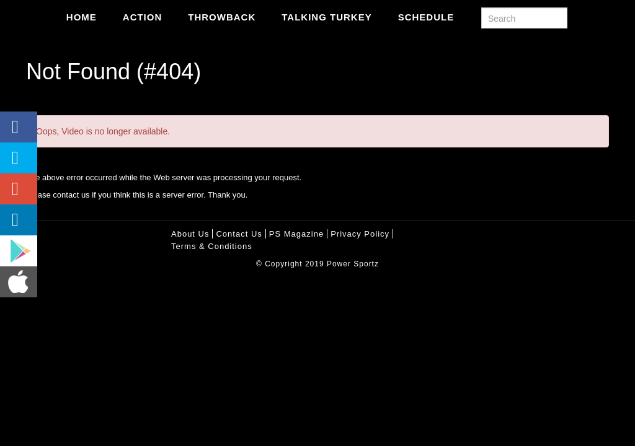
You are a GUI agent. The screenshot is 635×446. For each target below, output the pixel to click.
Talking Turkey (326, 17)
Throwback (221, 17)
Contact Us (239, 233)
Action (142, 17)
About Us (190, 233)
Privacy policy (360, 233)
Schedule (426, 17)
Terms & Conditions (211, 246)
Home (81, 17)
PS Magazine (296, 233)
